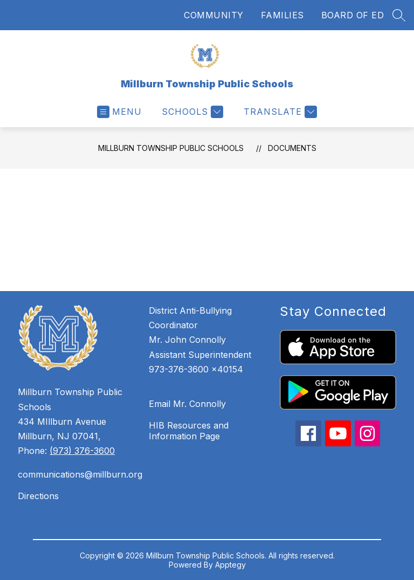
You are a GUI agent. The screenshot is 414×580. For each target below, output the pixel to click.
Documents (292, 148)
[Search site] (398, 15)
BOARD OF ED (352, 15)
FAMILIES (282, 15)
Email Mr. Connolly (187, 403)
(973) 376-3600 (82, 450)
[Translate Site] (279, 112)
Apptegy (230, 564)
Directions (38, 496)
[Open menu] (119, 112)
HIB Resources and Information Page (189, 430)
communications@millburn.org (78, 474)
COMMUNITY (214, 15)
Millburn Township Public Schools (171, 148)
